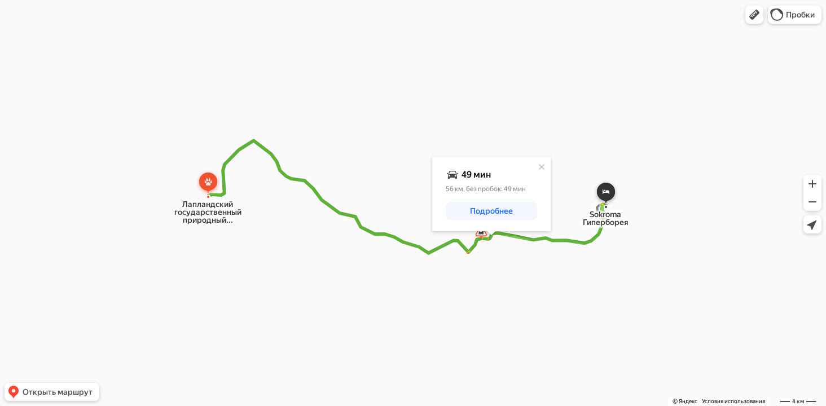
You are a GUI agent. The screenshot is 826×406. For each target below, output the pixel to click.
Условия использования (733, 401)
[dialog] (491, 194)
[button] (754, 15)
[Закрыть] (541, 166)
